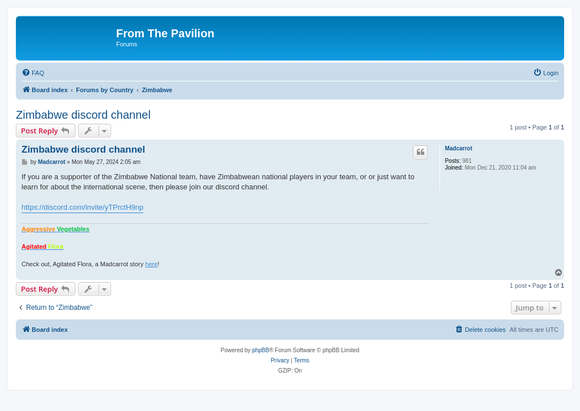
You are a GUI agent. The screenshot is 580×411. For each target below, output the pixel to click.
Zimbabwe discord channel (83, 115)
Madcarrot (458, 148)
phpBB (260, 350)
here (151, 264)
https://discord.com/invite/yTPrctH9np (82, 207)
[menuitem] (33, 73)
